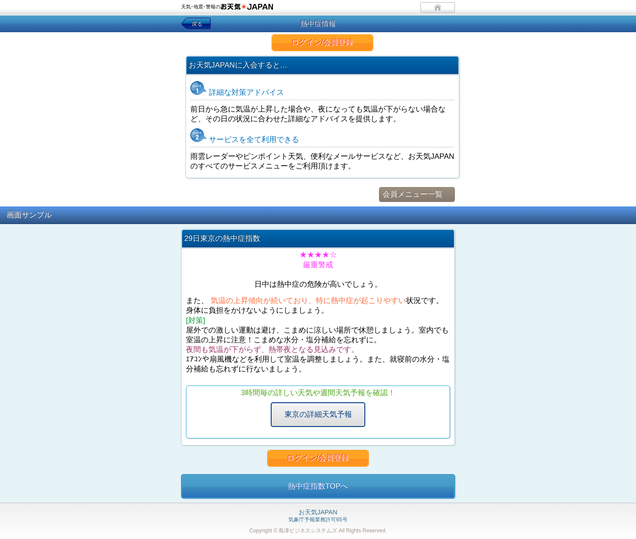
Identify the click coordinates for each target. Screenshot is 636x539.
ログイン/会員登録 (323, 42)
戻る (197, 24)
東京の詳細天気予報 (318, 414)
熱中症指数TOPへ (318, 486)
